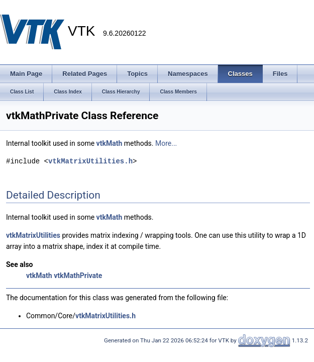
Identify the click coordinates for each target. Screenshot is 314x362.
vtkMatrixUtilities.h (90, 161)
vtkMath (109, 143)
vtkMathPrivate (78, 276)
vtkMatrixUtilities (33, 235)
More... (166, 143)
